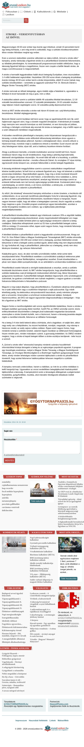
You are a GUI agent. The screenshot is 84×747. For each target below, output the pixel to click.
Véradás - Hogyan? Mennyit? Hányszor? (42, 640)
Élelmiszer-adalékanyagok (13, 611)
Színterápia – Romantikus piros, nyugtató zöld (13, 686)
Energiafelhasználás (10, 617)
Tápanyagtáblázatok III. (12, 605)
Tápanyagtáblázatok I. (11, 598)
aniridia (5, 497)
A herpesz (34, 620)
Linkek (52, 720)
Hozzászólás (10, 439)
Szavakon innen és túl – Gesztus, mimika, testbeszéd (13, 681)
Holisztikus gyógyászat (11, 658)
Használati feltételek (38, 720)
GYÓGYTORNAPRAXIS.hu (70, 617)
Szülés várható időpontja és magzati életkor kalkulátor (41, 580)
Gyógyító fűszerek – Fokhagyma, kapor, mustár (13, 654)
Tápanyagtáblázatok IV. (12, 608)
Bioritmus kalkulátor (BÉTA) (42, 554)
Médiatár (61, 11)
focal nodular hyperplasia (12, 491)
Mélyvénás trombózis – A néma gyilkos (43, 629)
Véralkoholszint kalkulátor (41, 551)
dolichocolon (7, 510)
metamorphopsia (9, 500)
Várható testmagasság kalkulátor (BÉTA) (39, 547)
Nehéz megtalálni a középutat (14, 673)
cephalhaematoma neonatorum (15, 485)
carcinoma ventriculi (10, 507)
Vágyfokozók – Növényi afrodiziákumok (12, 662)
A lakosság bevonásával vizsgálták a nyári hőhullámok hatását (42, 603)
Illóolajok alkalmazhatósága (13, 642)
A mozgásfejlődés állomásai (13, 638)
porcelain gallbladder (11, 504)
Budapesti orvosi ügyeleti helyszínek (12, 594)
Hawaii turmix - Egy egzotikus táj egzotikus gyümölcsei (42, 624)
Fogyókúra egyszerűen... (12, 624)
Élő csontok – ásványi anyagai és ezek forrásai (42, 635)
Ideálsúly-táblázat (9, 620)
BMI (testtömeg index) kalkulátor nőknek (39, 558)
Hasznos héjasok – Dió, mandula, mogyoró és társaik (14, 634)
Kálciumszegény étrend (11, 630)
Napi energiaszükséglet (11, 614)
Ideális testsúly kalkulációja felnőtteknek (41, 564)
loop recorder (7, 488)
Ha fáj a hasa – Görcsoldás (13, 676)
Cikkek (27, 11)
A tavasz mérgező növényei (13, 690)
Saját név (8, 431)
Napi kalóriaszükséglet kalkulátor (40, 490)
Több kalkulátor (37, 501)
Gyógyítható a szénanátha (13, 670)
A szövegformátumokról (14, 455)
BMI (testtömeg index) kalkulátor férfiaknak (39, 569)
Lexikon (10, 14)
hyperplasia (7, 494)
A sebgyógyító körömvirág (13, 667)
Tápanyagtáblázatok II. (12, 601)
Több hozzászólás (68, 578)
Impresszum (21, 720)
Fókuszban (11, 11)
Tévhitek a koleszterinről (40, 598)
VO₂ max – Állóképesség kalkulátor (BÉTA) (40, 575)
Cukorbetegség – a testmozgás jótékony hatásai (42, 615)
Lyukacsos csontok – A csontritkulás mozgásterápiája (42, 594)
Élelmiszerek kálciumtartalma (14, 627)
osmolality (6, 481)
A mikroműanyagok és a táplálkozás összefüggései (40, 610)
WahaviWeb (63, 720)
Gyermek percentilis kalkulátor (43, 543)
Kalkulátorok (44, 11)
